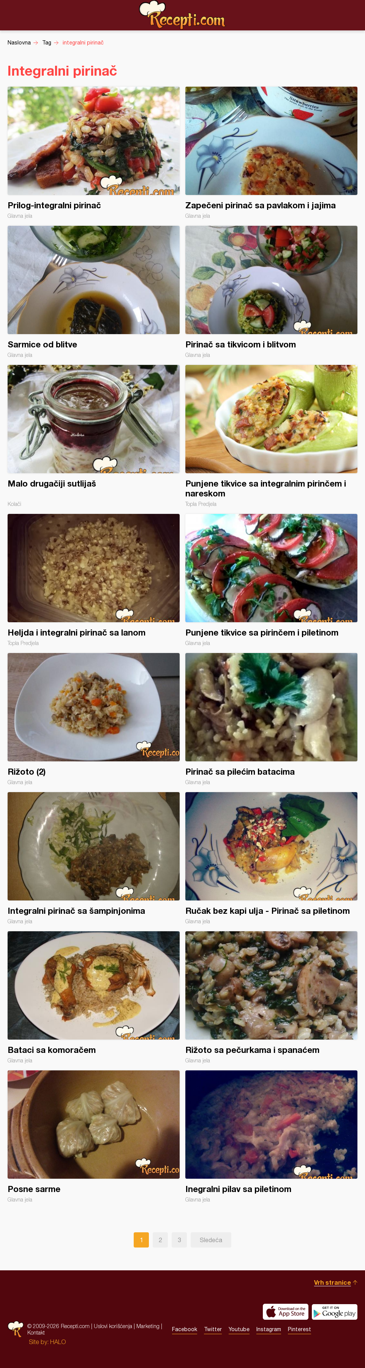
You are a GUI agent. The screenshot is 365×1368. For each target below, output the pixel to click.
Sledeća (211, 1239)
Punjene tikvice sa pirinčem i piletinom (271, 580)
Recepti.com (182, 15)
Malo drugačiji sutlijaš (94, 436)
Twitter (213, 1329)
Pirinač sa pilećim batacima (271, 719)
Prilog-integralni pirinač (94, 153)
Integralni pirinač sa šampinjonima (94, 858)
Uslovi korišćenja (113, 1326)
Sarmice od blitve (94, 292)
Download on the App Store (285, 1312)
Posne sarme (94, 1136)
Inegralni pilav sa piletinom (271, 1136)
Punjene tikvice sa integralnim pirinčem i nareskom (271, 436)
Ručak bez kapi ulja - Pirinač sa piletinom (271, 858)
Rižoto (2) (94, 719)
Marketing (148, 1326)
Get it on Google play (334, 1312)
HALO (58, 1341)
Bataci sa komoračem (94, 997)
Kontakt (36, 1332)
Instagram (268, 1329)
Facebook (184, 1329)
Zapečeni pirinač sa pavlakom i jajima (271, 153)
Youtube (239, 1329)
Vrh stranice (332, 1282)
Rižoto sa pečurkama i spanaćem (271, 997)
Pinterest (299, 1329)
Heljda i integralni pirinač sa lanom (94, 580)
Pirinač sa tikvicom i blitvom (271, 292)
